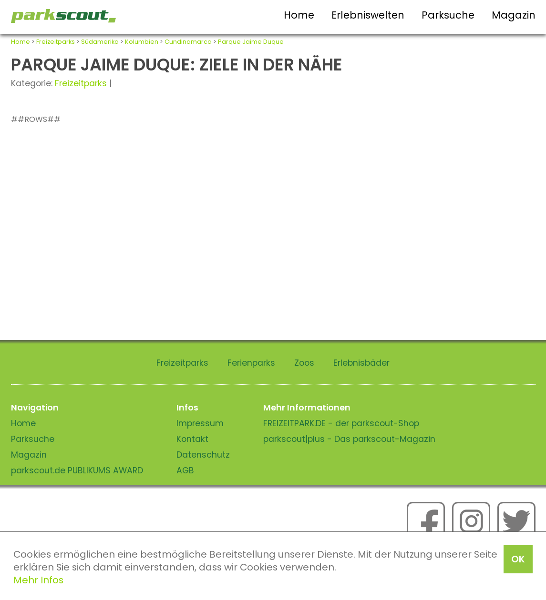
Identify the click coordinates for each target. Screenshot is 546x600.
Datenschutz (203, 454)
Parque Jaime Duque (251, 42)
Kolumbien (141, 42)
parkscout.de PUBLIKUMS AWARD (77, 470)
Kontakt (192, 439)
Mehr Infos (38, 580)
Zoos (304, 363)
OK (518, 559)
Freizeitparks (55, 42)
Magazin (514, 15)
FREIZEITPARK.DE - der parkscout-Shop (341, 423)
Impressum (200, 423)
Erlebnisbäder (361, 363)
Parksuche (448, 15)
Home (299, 15)
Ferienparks (251, 363)
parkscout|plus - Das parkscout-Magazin (349, 439)
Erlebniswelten (367, 15)
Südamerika (100, 42)
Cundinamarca (188, 42)
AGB (185, 470)
